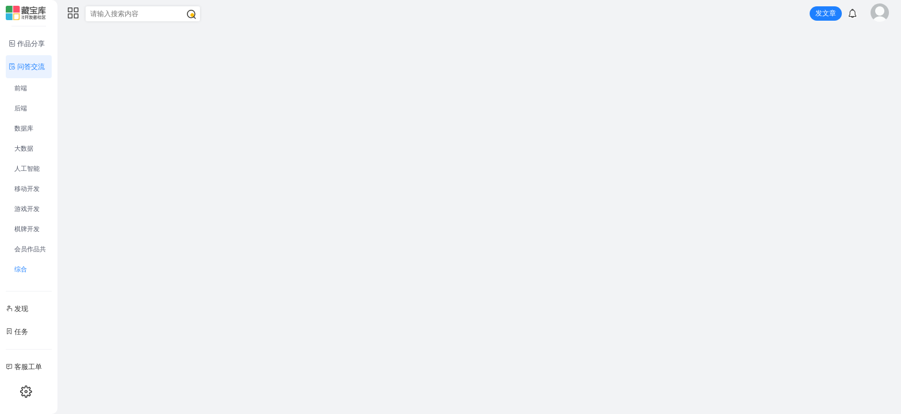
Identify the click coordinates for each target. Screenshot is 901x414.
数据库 (23, 128)
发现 (17, 309)
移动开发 (27, 188)
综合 (20, 269)
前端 (20, 88)
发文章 (825, 13)
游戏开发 (27, 208)
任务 (17, 332)
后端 (20, 108)
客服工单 (24, 367)
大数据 (23, 148)
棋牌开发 (27, 228)
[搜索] (191, 14)
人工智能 (27, 168)
